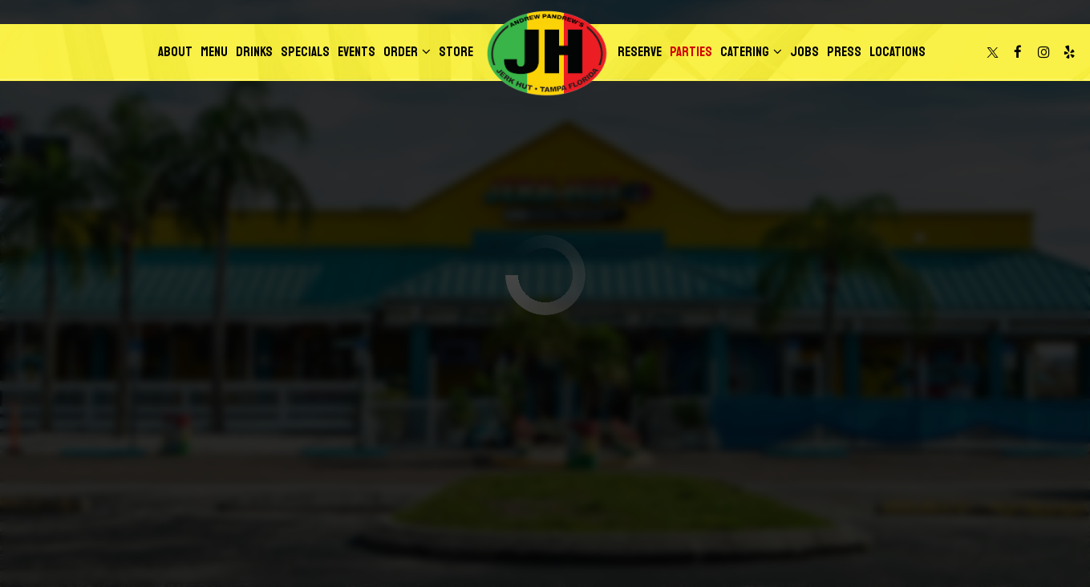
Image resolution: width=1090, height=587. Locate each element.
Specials (305, 52)
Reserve (640, 52)
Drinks (254, 52)
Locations (897, 52)
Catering (751, 52)
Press (844, 52)
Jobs (804, 52)
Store (456, 52)
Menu (214, 52)
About (175, 52)
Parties (691, 52)
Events (356, 52)
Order (407, 52)
